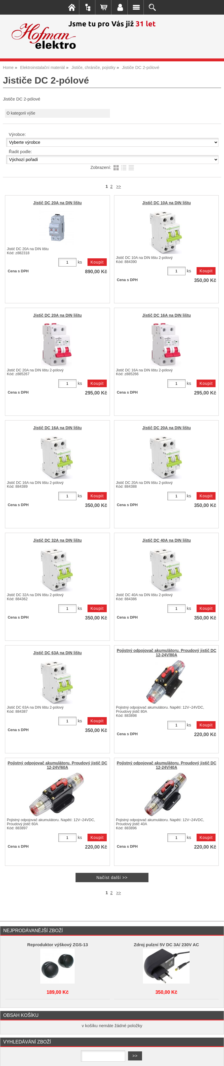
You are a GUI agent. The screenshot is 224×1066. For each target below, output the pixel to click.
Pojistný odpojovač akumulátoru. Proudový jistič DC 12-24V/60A (57, 765)
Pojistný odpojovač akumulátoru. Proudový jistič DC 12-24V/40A (166, 765)
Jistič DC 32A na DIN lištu (57, 540)
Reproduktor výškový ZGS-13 (57, 944)
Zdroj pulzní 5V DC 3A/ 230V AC (166, 944)
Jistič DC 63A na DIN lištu (57, 653)
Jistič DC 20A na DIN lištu (57, 203)
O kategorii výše (20, 113)
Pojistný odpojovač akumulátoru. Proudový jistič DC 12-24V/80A (166, 652)
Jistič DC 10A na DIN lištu (166, 203)
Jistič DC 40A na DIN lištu (166, 540)
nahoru (215, 1057)
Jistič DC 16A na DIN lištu (166, 315)
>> (118, 186)
